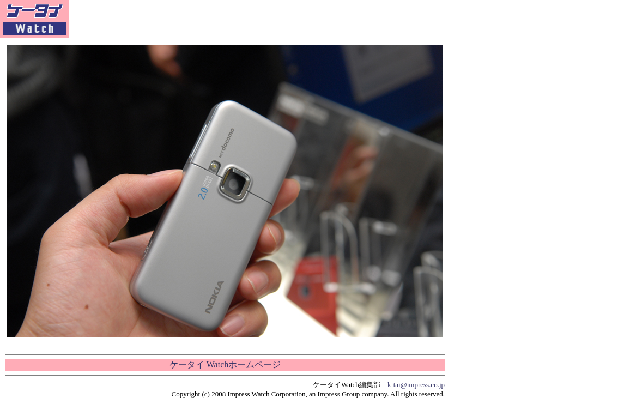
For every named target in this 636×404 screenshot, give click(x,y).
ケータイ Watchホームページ (225, 364)
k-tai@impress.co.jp (416, 385)
